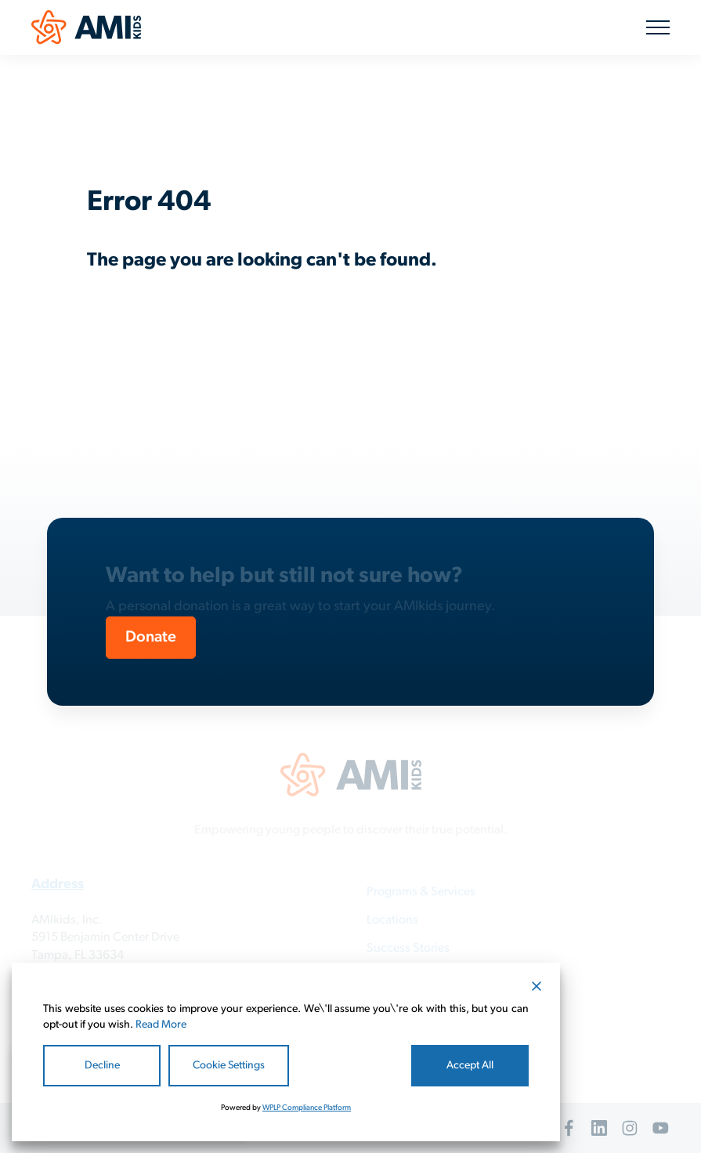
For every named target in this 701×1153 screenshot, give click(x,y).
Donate (150, 637)
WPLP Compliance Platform (306, 1108)
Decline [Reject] (102, 1066)
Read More (161, 1025)
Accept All (469, 1066)
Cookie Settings (229, 1066)
